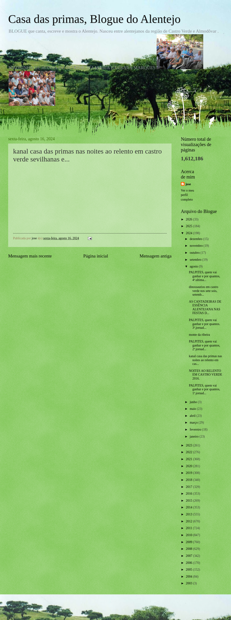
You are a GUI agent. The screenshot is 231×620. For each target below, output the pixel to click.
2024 (189, 233)
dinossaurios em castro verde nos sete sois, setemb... (203, 290)
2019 (189, 473)
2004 (189, 576)
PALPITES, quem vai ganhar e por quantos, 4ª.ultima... (204, 276)
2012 (189, 521)
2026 (189, 219)
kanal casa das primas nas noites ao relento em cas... (205, 360)
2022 (189, 452)
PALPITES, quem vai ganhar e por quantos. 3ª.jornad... (204, 323)
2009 (189, 542)
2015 (189, 500)
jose (188, 184)
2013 (189, 514)
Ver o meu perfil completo (187, 195)
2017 (189, 487)
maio (193, 409)
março (194, 422)
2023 (189, 445)
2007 (189, 556)
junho (194, 402)
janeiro (195, 436)
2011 (189, 528)
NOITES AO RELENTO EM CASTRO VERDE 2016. (205, 374)
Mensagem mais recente (30, 255)
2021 (189, 459)
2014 (189, 507)
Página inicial (95, 255)
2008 (189, 549)
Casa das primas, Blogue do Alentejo (94, 18)
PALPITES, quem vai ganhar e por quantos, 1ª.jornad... (204, 389)
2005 (189, 569)
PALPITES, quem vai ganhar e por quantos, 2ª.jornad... (204, 345)
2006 (189, 563)
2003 (189, 583)
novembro (196, 245)
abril (193, 416)
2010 (189, 535)
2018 (189, 480)
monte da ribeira (199, 334)
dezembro (196, 239)
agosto (194, 266)
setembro (196, 259)
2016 (189, 493)
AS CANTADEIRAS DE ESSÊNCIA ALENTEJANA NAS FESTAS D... (205, 307)
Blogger (141, 610)
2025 (189, 226)
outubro (195, 252)
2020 (189, 466)
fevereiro (196, 429)
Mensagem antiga (156, 255)
